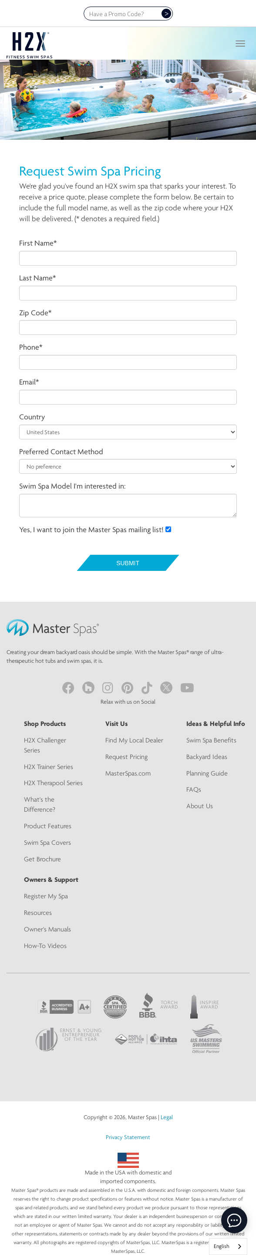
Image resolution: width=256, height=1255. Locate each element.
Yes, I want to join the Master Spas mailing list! (95, 529)
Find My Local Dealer (134, 740)
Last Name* (37, 277)
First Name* (38, 242)
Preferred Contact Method (61, 451)
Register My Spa (46, 896)
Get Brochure (42, 859)
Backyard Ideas (206, 756)
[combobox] (228, 1246)
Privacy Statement (128, 1137)
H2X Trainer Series (48, 766)
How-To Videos (45, 945)
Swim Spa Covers (47, 842)
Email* (29, 381)
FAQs (193, 789)
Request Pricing (126, 756)
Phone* (30, 346)
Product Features (47, 826)
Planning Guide (207, 773)
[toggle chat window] (234, 1220)
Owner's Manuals (47, 929)
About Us (199, 806)
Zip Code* (35, 312)
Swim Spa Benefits (211, 740)
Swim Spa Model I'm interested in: (72, 485)
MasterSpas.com (128, 773)
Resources (38, 912)
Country (32, 416)
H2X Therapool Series (53, 783)
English (221, 1246)
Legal (167, 1116)
